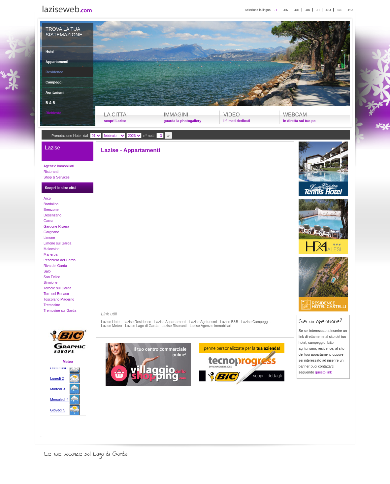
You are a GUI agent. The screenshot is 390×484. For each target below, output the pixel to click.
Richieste (53, 113)
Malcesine (51, 249)
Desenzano (52, 215)
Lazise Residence (137, 322)
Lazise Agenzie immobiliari (210, 326)
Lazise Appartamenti (170, 322)
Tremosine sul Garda (60, 310)
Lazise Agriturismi (203, 322)
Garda (48, 221)
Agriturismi (55, 92)
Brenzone (51, 209)
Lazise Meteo (111, 326)
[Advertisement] (195, 208)
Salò (47, 271)
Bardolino (51, 204)
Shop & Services (57, 177)
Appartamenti (57, 62)
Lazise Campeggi (254, 322)
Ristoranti (51, 172)
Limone (49, 238)
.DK (307, 10)
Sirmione (50, 282)
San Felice (52, 277)
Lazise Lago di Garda (141, 326)
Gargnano (51, 232)
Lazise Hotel (110, 322)
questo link (323, 372)
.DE (296, 10)
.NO (328, 10)
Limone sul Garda (57, 243)
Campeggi (54, 82)
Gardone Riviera (56, 226)
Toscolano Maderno (59, 299)
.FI (318, 10)
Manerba (50, 254)
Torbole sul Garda (57, 288)
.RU (350, 10)
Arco (47, 198)
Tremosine (52, 305)
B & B (50, 103)
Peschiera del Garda (60, 260)
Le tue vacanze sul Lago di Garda (93, 452)
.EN (285, 10)
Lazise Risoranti (174, 326)
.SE (339, 10)
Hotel (50, 51)
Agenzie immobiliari (59, 166)
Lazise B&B (229, 322)
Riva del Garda (55, 266)
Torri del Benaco (56, 294)
